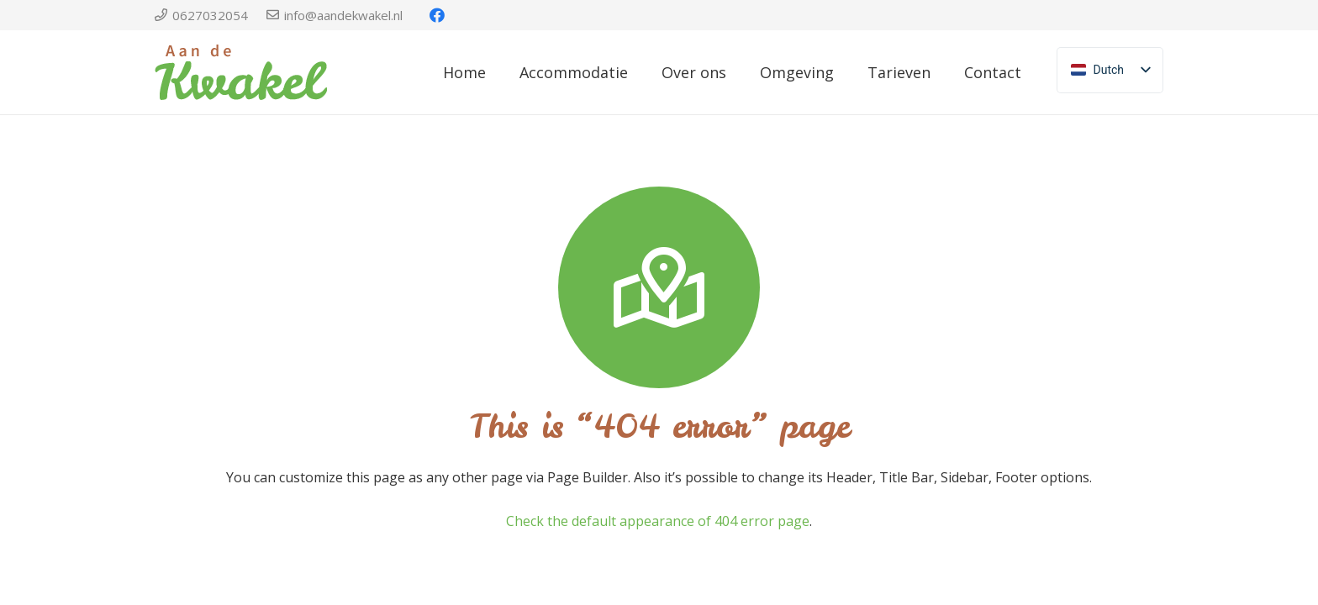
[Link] (241, 72)
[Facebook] (437, 15)
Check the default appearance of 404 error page (657, 521)
